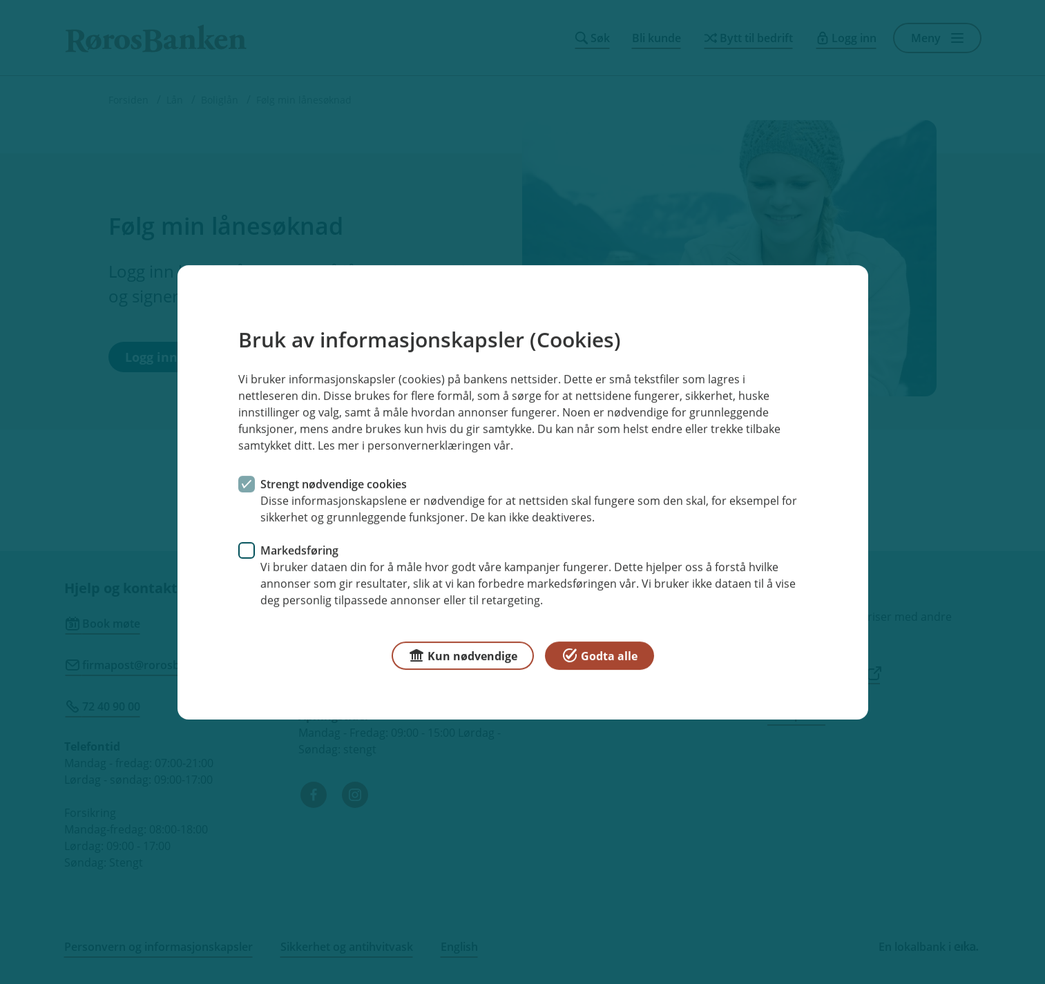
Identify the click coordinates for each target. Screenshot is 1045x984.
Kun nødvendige (462, 654)
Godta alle (599, 654)
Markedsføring (299, 549)
